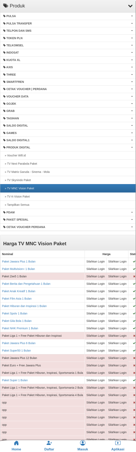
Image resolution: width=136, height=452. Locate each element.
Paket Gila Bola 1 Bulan (17, 320)
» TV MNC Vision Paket (18, 188)
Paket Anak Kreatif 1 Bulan (18, 291)
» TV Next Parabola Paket (20, 163)
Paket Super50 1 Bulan (16, 350)
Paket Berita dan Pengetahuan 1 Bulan (26, 283)
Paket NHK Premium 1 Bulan (20, 328)
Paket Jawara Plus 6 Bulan (18, 343)
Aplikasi (117, 445)
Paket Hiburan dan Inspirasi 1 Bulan (24, 306)
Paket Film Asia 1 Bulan (17, 298)
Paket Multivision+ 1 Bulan (18, 269)
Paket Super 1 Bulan (15, 380)
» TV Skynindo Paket (17, 180)
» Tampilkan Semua (16, 204)
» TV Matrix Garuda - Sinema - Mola (26, 171)
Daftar (49, 445)
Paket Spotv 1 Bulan (14, 313)
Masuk (82, 445)
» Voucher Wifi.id (14, 155)
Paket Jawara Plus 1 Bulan (18, 261)
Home (16, 445)
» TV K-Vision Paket (16, 196)
